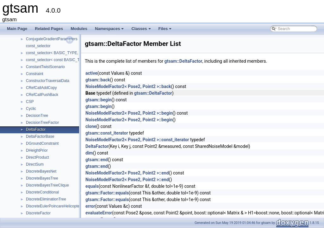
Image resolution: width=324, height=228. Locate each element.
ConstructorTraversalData (47, 81)
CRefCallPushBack (42, 94)
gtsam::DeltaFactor (183, 61)
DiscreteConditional (42, 192)
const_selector (38, 46)
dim (89, 152)
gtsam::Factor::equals (107, 192)
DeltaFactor (36, 129)
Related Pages (49, 28)
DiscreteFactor (38, 213)
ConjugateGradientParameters (52, 39)
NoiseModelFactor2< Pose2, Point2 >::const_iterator (137, 139)
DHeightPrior (37, 150)
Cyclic (31, 108)
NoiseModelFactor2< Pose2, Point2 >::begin (128, 113)
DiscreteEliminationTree (46, 199)
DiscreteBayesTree (42, 178)
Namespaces (110, 30)
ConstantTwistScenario (45, 67)
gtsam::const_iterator (106, 133)
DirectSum (35, 164)
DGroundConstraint (42, 143)
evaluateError (98, 212)
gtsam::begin (98, 99)
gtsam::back (97, 79)
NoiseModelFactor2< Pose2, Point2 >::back (128, 86)
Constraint (34, 74)
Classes (141, 30)
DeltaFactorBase (40, 136)
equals (92, 186)
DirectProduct (37, 157)
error (90, 206)
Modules (79, 28)
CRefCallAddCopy (41, 88)
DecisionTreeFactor (42, 122)
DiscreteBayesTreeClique (47, 185)
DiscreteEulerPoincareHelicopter (53, 206)
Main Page (17, 28)
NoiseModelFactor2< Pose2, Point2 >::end (127, 172)
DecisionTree (37, 115)
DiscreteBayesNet (41, 171)
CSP (30, 101)
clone (90, 126)
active (91, 73)
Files (166, 30)
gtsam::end (96, 159)
